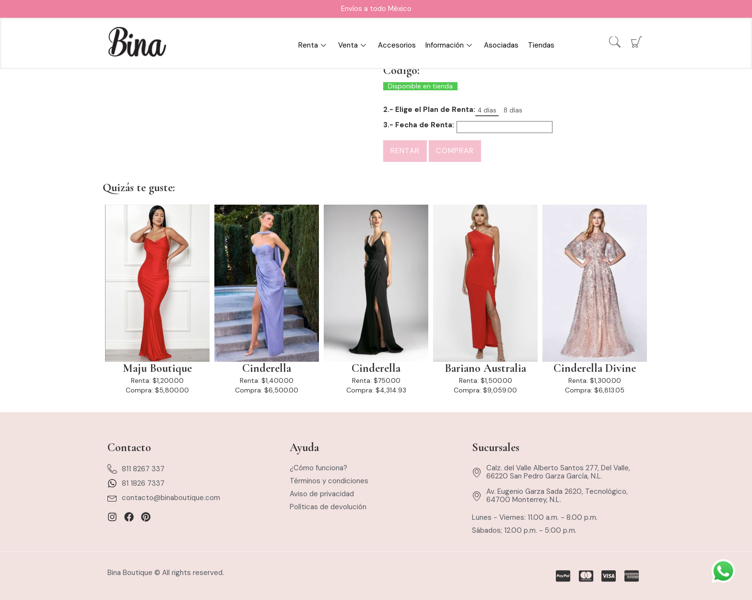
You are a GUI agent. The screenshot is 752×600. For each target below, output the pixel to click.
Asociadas (501, 45)
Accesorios (397, 45)
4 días (487, 110)
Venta (353, 45)
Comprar (455, 151)
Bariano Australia (485, 368)
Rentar (405, 151)
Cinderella (266, 368)
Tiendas (541, 45)
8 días (513, 110)
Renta (313, 45)
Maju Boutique (157, 368)
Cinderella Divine (594, 368)
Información (449, 45)
